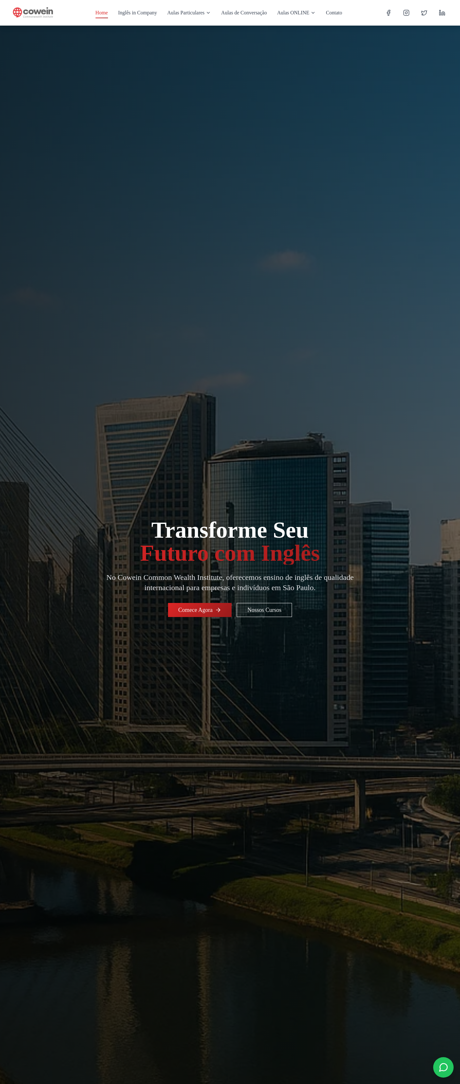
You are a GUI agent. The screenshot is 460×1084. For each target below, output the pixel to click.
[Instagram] (406, 12)
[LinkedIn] (442, 12)
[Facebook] (388, 12)
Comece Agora (199, 610)
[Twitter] (424, 12)
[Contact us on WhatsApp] (443, 1067)
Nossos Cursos (264, 610)
